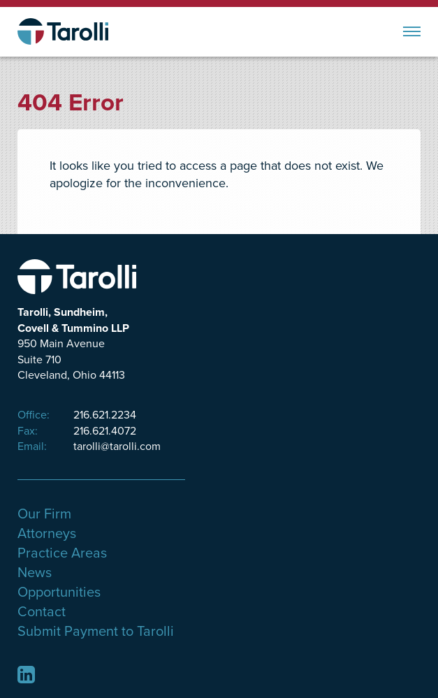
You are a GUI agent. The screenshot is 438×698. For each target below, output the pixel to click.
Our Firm (44, 514)
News (34, 573)
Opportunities (59, 592)
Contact (41, 612)
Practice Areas (62, 553)
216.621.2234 (76, 415)
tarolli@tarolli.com (89, 446)
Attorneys (46, 533)
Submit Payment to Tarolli (95, 631)
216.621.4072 (76, 431)
